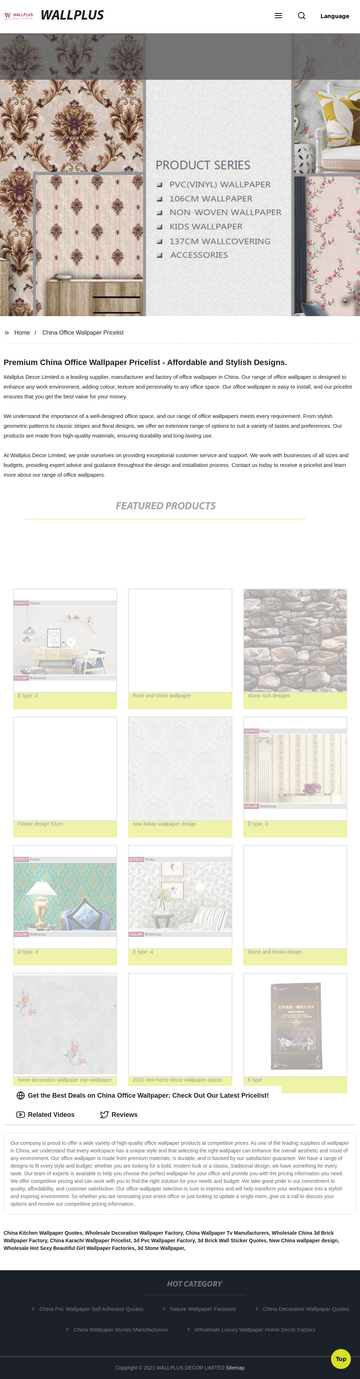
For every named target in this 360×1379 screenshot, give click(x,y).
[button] (278, 16)
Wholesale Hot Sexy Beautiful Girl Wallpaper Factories (69, 1248)
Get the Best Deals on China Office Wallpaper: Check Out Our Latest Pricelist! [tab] (142, 1095)
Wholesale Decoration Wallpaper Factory (134, 1233)
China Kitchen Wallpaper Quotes (43, 1233)
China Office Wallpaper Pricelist (83, 333)
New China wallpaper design (303, 1240)
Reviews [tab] (119, 1114)
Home (22, 333)
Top (341, 1360)
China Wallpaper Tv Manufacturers (227, 1233)
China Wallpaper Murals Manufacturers (123, 1329)
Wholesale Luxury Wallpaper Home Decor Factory (257, 1329)
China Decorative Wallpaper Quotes (308, 1309)
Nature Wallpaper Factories (206, 1309)
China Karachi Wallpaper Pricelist (90, 1240)
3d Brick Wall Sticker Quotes (232, 1240)
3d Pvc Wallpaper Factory (164, 1240)
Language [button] (334, 16)
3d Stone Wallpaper (160, 1248)
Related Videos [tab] (45, 1114)
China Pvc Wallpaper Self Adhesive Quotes (94, 1309)
